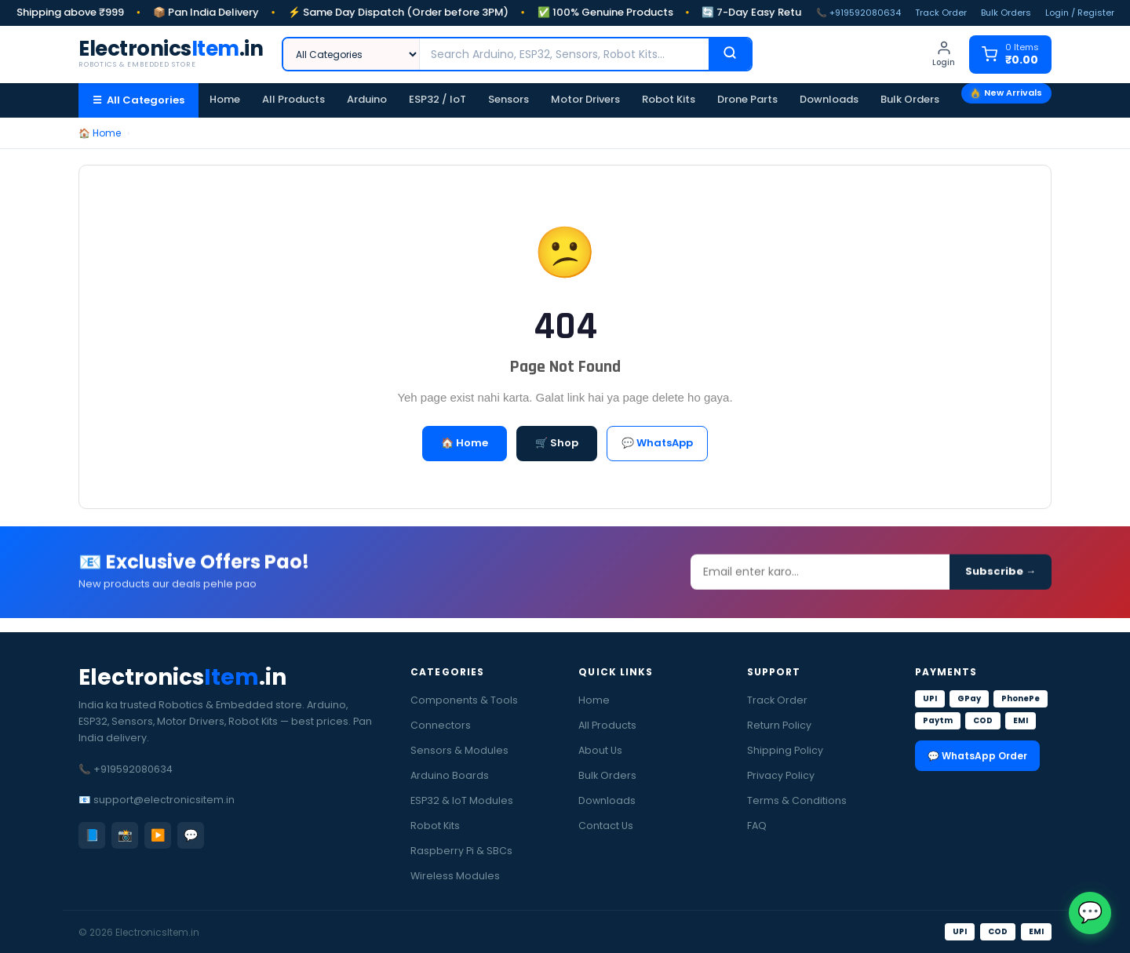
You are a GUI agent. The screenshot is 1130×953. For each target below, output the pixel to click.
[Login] (943, 54)
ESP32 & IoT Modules (461, 800)
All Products (293, 99)
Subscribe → (1000, 576)
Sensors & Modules (459, 750)
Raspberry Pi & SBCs (461, 850)
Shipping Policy (785, 750)
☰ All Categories (138, 100)
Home (225, 99)
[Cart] (1010, 54)
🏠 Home (99, 133)
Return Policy (779, 725)
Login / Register (1079, 12)
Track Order (941, 12)
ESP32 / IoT (437, 99)
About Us (600, 750)
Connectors (440, 725)
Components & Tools (464, 700)
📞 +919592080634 (858, 12)
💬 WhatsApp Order (977, 755)
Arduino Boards (449, 775)
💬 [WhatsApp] (191, 835)
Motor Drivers (585, 99)
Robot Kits (668, 99)
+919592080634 (133, 769)
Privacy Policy (781, 775)
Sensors (508, 99)
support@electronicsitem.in (164, 799)
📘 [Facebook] (92, 835)
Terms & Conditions (797, 800)
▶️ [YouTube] (158, 835)
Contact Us (605, 825)
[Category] (351, 54)
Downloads (829, 99)
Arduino (367, 99)
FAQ (757, 825)
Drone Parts (747, 99)
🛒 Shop (556, 442)
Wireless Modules (455, 875)
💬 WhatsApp (657, 442)
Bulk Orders (1006, 12)
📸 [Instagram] (125, 835)
